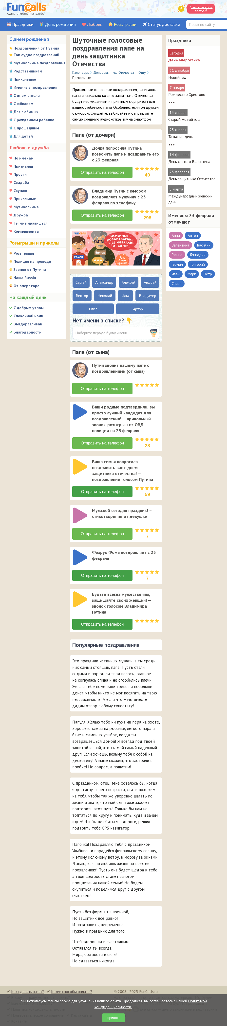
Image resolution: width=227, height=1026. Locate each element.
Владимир (147, 295)
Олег (93, 308)
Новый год (177, 77)
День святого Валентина (189, 161)
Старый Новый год (184, 119)
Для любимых (26, 111)
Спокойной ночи (28, 315)
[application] (80, 153)
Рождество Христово (186, 94)
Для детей (23, 136)
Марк (192, 274)
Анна (176, 235)
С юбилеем (23, 103)
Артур (138, 308)
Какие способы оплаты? (71, 991)
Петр (208, 274)
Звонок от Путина (30, 269)
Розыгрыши (125, 24)
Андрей (150, 282)
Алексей (128, 282)
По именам (24, 158)
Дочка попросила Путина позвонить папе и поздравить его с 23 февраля (125, 154)
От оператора (26, 285)
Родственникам (28, 71)
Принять (113, 1018)
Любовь (94, 24)
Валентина (180, 245)
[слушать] (80, 153)
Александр (104, 282)
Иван (176, 274)
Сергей (81, 282)
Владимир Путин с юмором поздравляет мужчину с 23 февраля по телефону (119, 197)
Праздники (23, 24)
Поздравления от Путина (36, 48)
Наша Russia (25, 277)
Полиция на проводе (32, 261)
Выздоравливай (28, 323)
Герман (177, 264)
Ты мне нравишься (30, 223)
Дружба (21, 214)
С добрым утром (29, 307)
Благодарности (27, 332)
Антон (193, 235)
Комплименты (26, 231)
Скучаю (20, 190)
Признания (23, 166)
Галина (177, 254)
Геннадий (198, 254)
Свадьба (21, 182)
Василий (203, 245)
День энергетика (184, 59)
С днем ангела (27, 95)
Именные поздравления (35, 87)
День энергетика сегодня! (200, 8)
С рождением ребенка (34, 119)
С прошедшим (26, 127)
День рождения (60, 24)
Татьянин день (180, 136)
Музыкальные (26, 206)
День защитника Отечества (191, 178)
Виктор (82, 295)
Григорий (198, 264)
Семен (177, 283)
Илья (125, 295)
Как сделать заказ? (27, 991)
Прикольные (25, 79)
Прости (20, 174)
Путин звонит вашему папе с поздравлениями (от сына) (120, 368)
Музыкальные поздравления (39, 62)
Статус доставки (164, 24)
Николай (104, 295)
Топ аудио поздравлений (36, 54)
